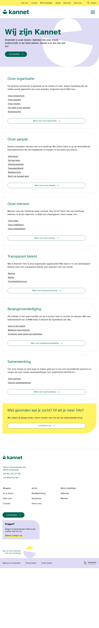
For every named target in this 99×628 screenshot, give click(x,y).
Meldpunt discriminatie (19, 330)
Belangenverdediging (24, 309)
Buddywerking (38, 493)
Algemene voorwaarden (11, 563)
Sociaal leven (14, 160)
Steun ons (78, 3)
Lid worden (14, 54)
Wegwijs (7, 488)
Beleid (11, 277)
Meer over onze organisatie (45, 121)
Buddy (58, 3)
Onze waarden (14, 100)
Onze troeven (14, 104)
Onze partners (14, 379)
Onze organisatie (21, 79)
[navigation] (93, 12)
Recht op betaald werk (18, 176)
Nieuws (64, 498)
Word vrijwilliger (46, 3)
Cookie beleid (46, 563)
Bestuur (11, 273)
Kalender (65, 493)
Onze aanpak (18, 139)
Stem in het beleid (16, 326)
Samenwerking (19, 362)
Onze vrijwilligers (16, 225)
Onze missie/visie (16, 96)
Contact (34, 3)
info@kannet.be (10, 477)
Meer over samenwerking (45, 392)
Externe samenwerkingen (19, 383)
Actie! (34, 488)
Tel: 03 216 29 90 (11, 473)
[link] (15, 12)
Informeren (13, 156)
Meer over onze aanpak (45, 185)
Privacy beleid (31, 563)
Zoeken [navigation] (94, 3)
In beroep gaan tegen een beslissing (25, 334)
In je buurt (8, 493)
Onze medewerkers (16, 229)
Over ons (24, 3)
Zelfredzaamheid (16, 164)
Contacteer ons (44, 426)
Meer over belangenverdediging (45, 343)
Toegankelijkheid (15, 168)
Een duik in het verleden (19, 108)
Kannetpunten (14, 112)
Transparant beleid (22, 256)
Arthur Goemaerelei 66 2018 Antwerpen (14, 468)
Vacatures (67, 3)
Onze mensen (18, 204)
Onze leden (13, 221)
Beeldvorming (14, 172)
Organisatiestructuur (17, 281)
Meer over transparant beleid (44, 290)
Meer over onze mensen (44, 238)
